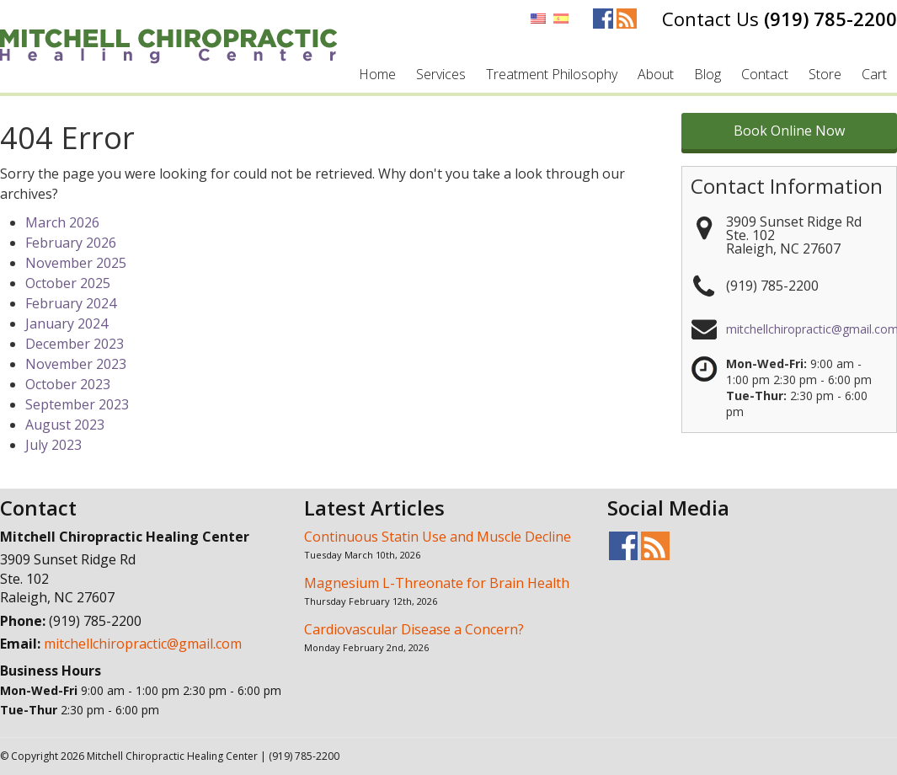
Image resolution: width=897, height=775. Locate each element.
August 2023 (64, 424)
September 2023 (77, 404)
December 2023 (74, 343)
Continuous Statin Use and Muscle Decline (437, 536)
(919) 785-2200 (830, 18)
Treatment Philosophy (551, 74)
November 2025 (75, 263)
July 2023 (53, 445)
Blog (707, 74)
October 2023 (67, 384)
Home (377, 74)
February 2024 (70, 303)
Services (441, 74)
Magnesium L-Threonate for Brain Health (436, 583)
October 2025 (67, 283)
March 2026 (62, 222)
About (656, 74)
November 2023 (75, 364)
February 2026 (70, 242)
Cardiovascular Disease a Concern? (414, 629)
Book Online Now (789, 130)
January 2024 (66, 323)
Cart (874, 74)
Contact (764, 74)
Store (825, 74)
